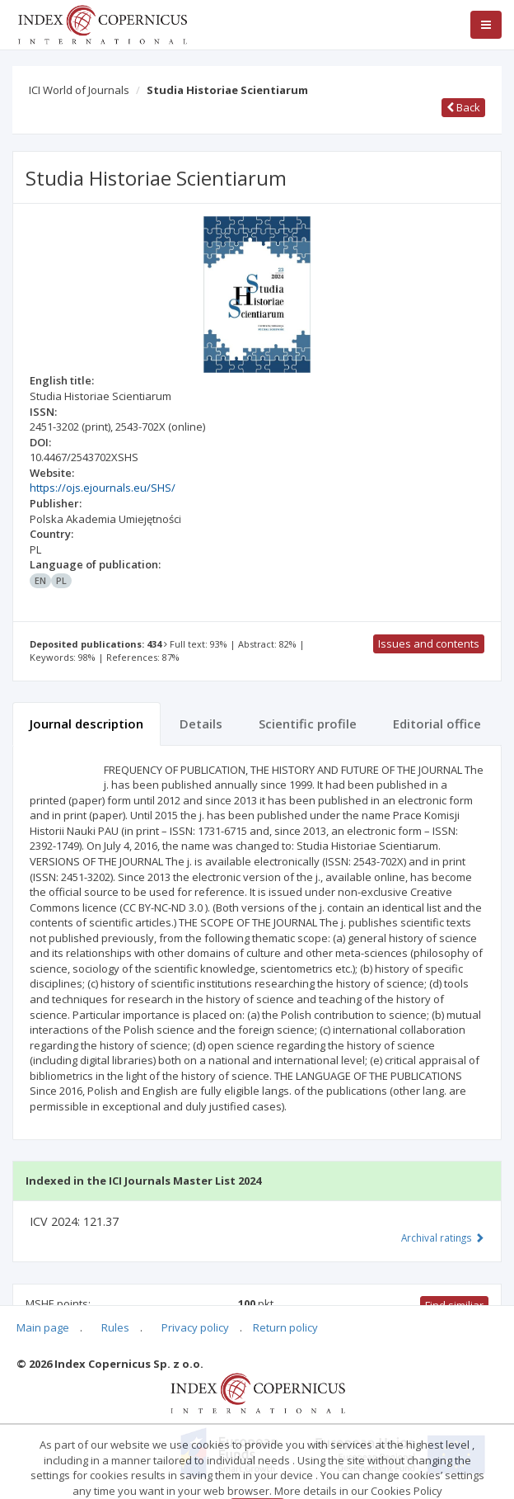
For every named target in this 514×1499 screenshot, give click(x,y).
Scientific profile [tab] (308, 723)
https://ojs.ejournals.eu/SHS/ (102, 487)
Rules (115, 1327)
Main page (42, 1327)
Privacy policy (195, 1327)
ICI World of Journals (79, 89)
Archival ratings (442, 1237)
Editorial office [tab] (437, 723)
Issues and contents (428, 643)
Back (463, 107)
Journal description (86, 723)
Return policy (285, 1327)
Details (201, 723)
